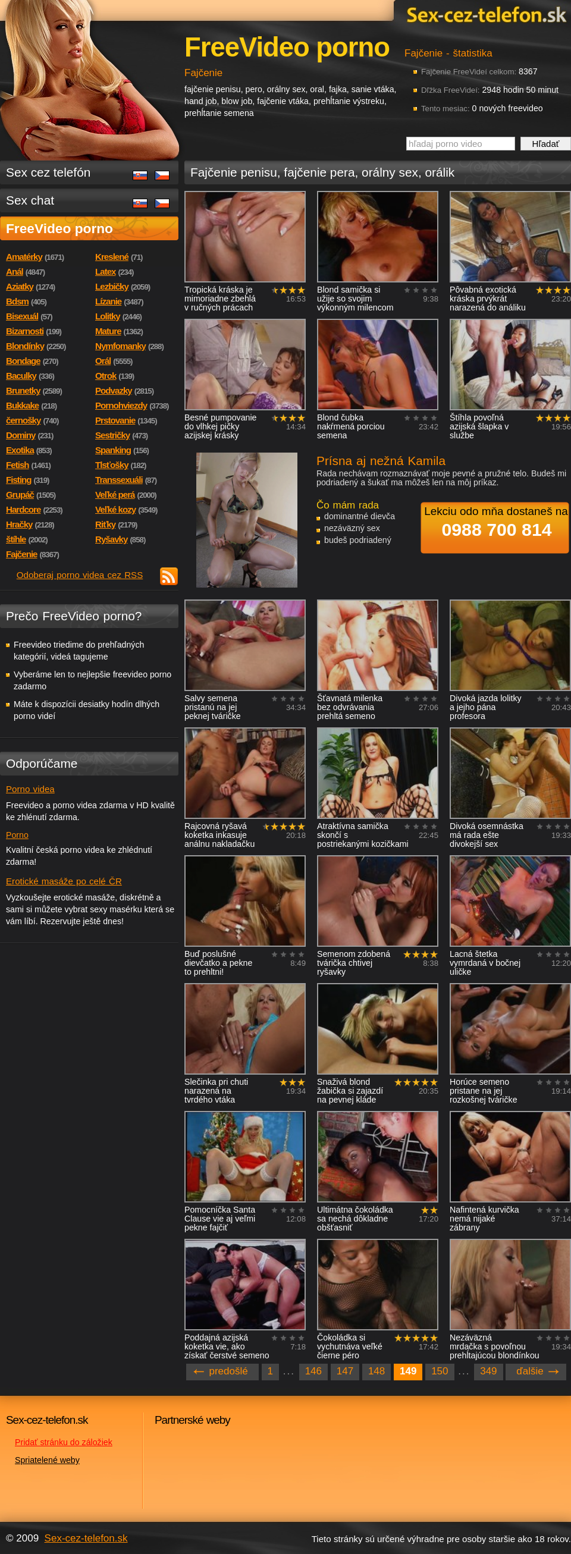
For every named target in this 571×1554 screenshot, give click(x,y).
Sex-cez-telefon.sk (485, 14)
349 (488, 1371)
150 (439, 1371)
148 (376, 1371)
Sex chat (30, 200)
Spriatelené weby (47, 1460)
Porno (17, 835)
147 (345, 1371)
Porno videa (30, 789)
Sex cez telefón (48, 172)
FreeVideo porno (59, 228)
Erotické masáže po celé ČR (64, 881)
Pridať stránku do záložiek (63, 1442)
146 (313, 1371)
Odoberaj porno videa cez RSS (80, 575)
